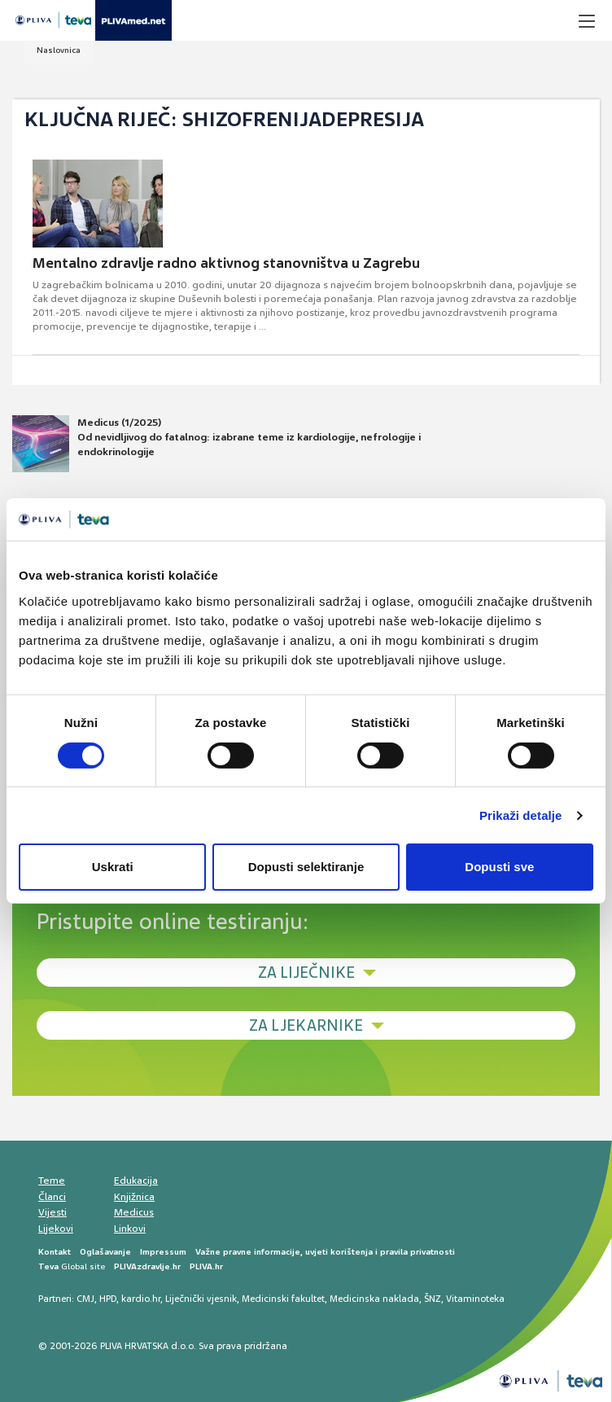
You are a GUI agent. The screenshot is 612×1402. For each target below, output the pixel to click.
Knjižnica (134, 1196)
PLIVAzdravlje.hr (147, 1266)
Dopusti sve (499, 867)
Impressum (163, 1251)
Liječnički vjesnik (201, 1298)
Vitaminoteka (475, 1298)
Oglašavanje (105, 1251)
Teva (48, 1266)
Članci (52, 1196)
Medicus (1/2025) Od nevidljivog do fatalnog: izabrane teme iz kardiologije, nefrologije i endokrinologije (216, 443)
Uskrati (112, 867)
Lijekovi (55, 1228)
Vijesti (52, 1212)
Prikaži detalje (520, 815)
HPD (107, 1298)
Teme (51, 1180)
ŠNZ (432, 1298)
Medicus (134, 1212)
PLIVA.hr (206, 1266)
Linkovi (130, 1228)
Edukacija (136, 1180)
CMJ (85, 1298)
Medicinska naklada (374, 1298)
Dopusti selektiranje (306, 867)
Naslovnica (59, 50)
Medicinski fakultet (283, 1298)
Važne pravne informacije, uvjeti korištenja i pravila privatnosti (325, 1251)
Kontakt (54, 1251)
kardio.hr (140, 1298)
